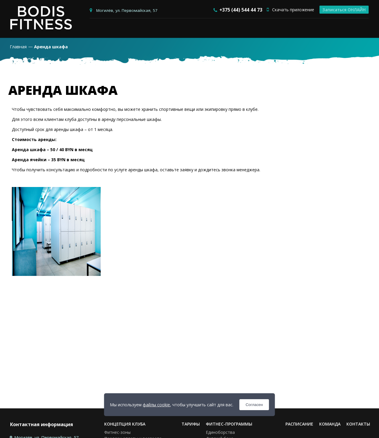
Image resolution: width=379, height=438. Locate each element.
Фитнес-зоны (117, 432)
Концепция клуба (124, 424)
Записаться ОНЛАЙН (344, 9)
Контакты (358, 424)
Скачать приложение (290, 9)
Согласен (254, 404)
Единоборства (220, 432)
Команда (330, 424)
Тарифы (191, 424)
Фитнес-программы (229, 424)
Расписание (299, 424)
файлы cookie (156, 404)
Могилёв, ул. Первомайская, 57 (127, 10)
